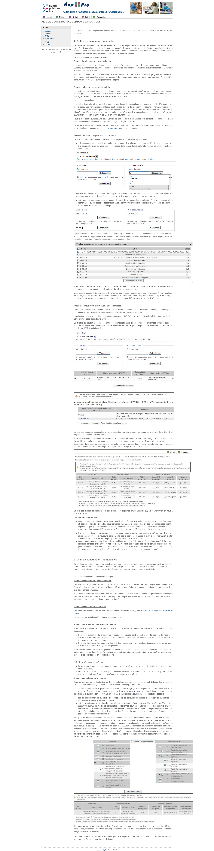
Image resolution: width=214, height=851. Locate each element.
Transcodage (101, 17)
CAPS (87, 17)
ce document (113, 128)
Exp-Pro (48, 32)
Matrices (62, 17)
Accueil (49, 17)
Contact (47, 44)
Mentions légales (102, 850)
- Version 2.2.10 (112, 850)
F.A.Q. (47, 42)
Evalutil (75, 17)
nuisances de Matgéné (151, 610)
